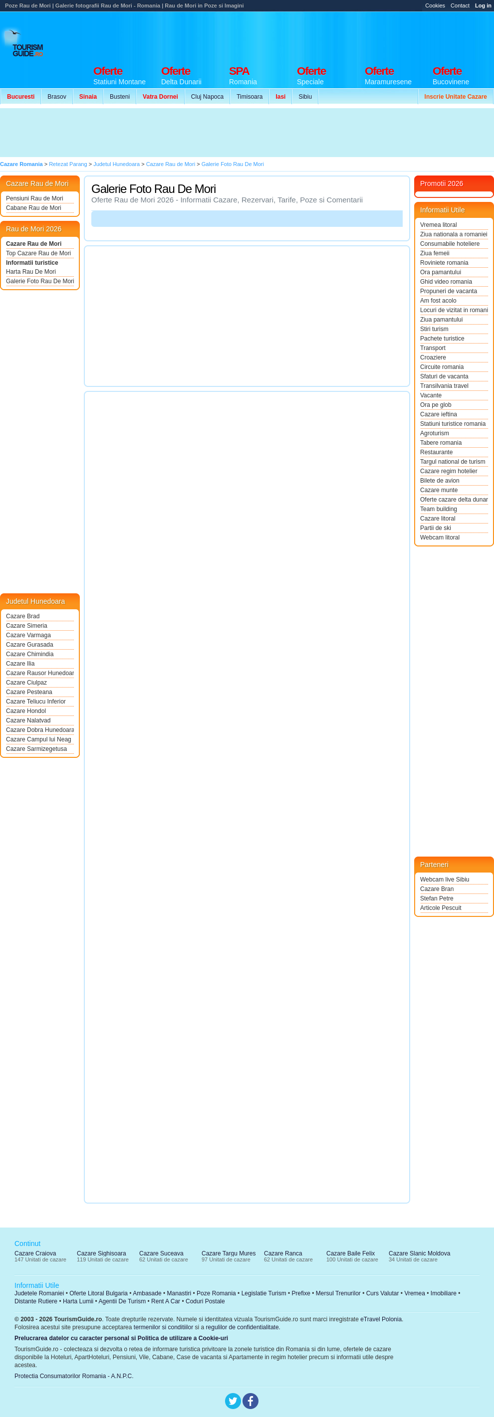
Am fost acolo (438, 300)
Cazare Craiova (35, 1253)
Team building (438, 509)
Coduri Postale (205, 1301)
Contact (460, 5)
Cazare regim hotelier (449, 471)
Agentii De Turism (122, 1301)
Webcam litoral (440, 537)
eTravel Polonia (381, 1319)
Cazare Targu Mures (229, 1253)
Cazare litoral (438, 518)
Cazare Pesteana (29, 692)
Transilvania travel (444, 385)
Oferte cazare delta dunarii (454, 499)
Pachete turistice (442, 338)
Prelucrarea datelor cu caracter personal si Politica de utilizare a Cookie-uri (121, 1338)
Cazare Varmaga (28, 635)
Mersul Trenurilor (338, 1293)
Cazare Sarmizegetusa (36, 748)
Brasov (56, 96)
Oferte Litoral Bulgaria (98, 1293)
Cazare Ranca (283, 1253)
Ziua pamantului (441, 319)
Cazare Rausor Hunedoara (40, 673)
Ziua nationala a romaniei (454, 234)
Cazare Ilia (20, 663)
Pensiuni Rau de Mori (34, 198)
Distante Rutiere (35, 1301)
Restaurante (436, 452)
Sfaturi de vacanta (444, 376)
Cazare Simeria (26, 625)
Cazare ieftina (438, 414)
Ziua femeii (435, 253)
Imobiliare (444, 1293)
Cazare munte (439, 490)
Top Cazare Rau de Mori (38, 253)
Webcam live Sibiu (444, 879)
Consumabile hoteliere (450, 243)
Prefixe (301, 1293)
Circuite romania (442, 366)
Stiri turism (434, 329)
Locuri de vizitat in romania (454, 310)
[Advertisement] (183, 132)
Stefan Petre (437, 898)
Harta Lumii (78, 1301)
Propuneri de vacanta (448, 291)
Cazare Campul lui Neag (38, 739)
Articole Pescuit (441, 907)
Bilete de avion (440, 480)
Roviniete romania (444, 262)
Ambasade (147, 1293)
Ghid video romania (446, 281)
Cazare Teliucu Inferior (36, 701)
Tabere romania (441, 442)
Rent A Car (165, 1301)
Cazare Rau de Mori (33, 243)
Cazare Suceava (161, 1253)
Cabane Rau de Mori (33, 207)
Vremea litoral (438, 224)
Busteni (120, 96)
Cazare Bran (437, 889)
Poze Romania (216, 1293)
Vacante (431, 395)
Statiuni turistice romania (453, 423)
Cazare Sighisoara (101, 1253)
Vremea (414, 1293)
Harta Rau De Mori (31, 271)
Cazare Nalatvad (28, 720)
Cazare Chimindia (29, 654)
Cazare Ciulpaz (26, 682)
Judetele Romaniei (39, 1293)
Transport (433, 348)
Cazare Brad (22, 616)
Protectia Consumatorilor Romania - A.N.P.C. (74, 1376)
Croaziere (433, 357)
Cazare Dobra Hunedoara (40, 729)
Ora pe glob (436, 404)
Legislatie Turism (264, 1293)
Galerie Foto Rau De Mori (40, 281)
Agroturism (434, 433)
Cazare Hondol (26, 711)
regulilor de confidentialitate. (243, 1327)
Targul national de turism (453, 461)
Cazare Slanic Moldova (419, 1253)
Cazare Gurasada (29, 644)
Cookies (435, 5)
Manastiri (179, 1293)
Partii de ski (435, 528)
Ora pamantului (440, 272)
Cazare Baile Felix (350, 1253)
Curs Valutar (382, 1293)
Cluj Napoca (207, 96)
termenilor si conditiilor (163, 1327)
